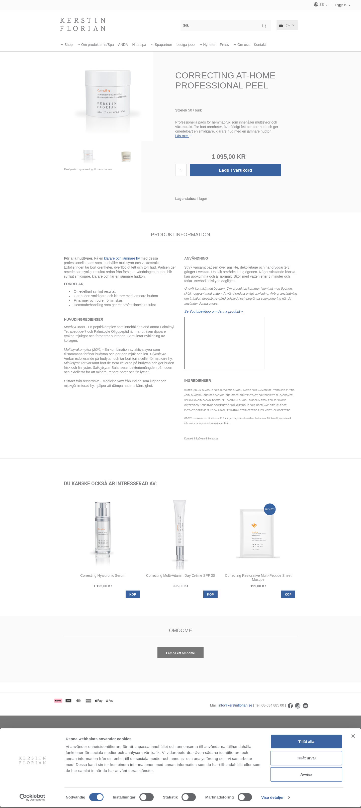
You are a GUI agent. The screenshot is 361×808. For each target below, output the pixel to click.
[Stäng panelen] (353, 737)
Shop (68, 45)
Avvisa (306, 775)
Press (224, 45)
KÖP (132, 594)
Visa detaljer (272, 798)
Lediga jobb (185, 45)
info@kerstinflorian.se (235, 705)
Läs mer (183, 136)
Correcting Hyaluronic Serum (102, 575)
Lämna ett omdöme (180, 653)
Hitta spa (139, 45)
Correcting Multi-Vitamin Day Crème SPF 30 (180, 575)
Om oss (243, 45)
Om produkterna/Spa (97, 45)
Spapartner (163, 45)
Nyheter (209, 45)
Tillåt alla (306, 742)
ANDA (123, 45)
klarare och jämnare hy (122, 258)
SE (319, 4)
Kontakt (260, 45)
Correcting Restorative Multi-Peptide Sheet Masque (258, 577)
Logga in (340, 5)
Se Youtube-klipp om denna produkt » (213, 311)
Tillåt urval (306, 759)
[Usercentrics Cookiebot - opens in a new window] (32, 798)
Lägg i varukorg (235, 170)
